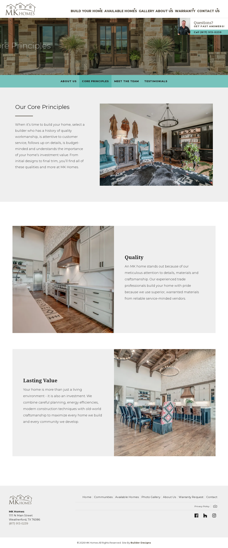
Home (86, 497)
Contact (211, 497)
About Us (68, 81)
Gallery (132, 9)
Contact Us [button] (205, 9)
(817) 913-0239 (18, 523)
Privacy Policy (202, 506)
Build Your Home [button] (65, 9)
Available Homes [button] (102, 9)
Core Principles (95, 81)
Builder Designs (141, 542)
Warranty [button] (178, 9)
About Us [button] (153, 9)
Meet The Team (126, 81)
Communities (103, 497)
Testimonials (155, 81)
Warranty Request (191, 497)
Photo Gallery (150, 497)
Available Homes (127, 497)
